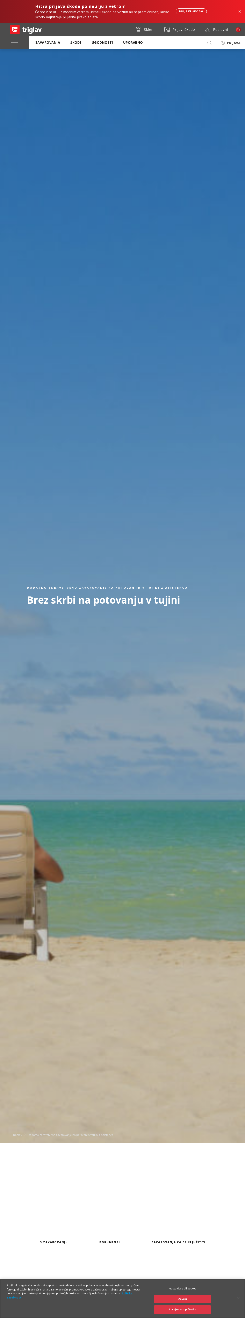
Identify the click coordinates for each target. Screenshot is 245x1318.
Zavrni (182, 1302)
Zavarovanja (47, 42)
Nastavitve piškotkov (182, 1292)
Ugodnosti (102, 42)
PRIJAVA (233, 43)
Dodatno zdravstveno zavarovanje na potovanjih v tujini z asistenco (70, 1134)
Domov (17, 1134)
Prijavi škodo (191, 11)
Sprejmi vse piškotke (182, 1313)
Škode (75, 42)
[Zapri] (238, 1301)
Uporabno (133, 42)
